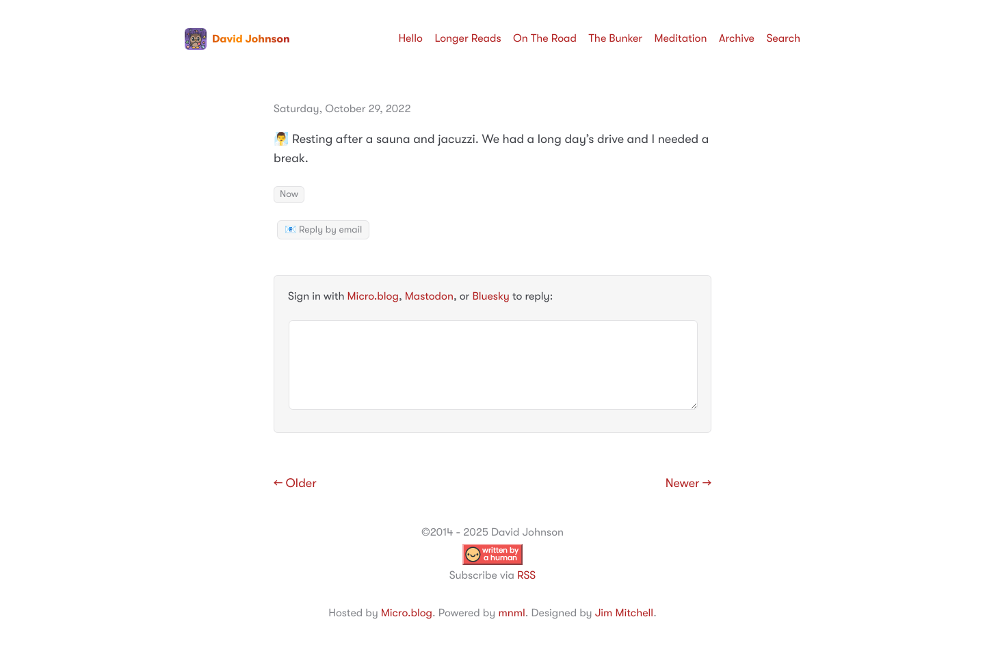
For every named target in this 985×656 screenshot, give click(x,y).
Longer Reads (467, 38)
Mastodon (429, 296)
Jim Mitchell (624, 613)
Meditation (681, 38)
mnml (511, 613)
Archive (736, 38)
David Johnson (237, 39)
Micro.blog (373, 296)
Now (289, 194)
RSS (526, 575)
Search (783, 38)
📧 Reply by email (323, 229)
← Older (295, 483)
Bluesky (490, 296)
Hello (410, 38)
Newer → (688, 483)
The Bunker (615, 38)
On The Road (545, 38)
